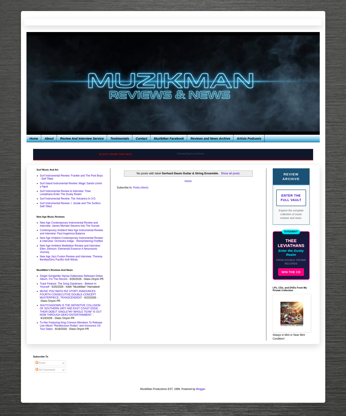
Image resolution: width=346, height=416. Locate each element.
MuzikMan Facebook (169, 138)
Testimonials (119, 138)
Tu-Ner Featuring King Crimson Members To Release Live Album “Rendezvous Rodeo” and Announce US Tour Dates (71, 326)
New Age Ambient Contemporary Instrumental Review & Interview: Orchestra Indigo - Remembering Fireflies (71, 239)
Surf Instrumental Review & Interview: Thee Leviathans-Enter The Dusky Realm (65, 193)
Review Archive (291, 176)
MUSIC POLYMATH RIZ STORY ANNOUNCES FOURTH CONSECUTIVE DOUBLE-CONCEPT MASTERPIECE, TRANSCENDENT (68, 294)
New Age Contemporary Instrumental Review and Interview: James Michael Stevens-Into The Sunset (70, 224)
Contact (141, 138)
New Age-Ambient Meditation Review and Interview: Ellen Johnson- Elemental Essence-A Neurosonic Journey (70, 249)
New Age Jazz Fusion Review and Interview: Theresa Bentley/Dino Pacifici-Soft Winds (71, 258)
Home (34, 138)
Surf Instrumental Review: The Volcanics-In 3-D (68, 198)
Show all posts (230, 173)
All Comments (45, 369)
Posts (40, 363)
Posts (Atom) (140, 187)
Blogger (200, 389)
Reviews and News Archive (210, 138)
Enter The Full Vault (291, 198)
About (49, 138)
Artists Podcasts (249, 138)
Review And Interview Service (82, 138)
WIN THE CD (291, 272)
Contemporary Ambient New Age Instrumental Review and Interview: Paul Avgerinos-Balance (71, 232)
